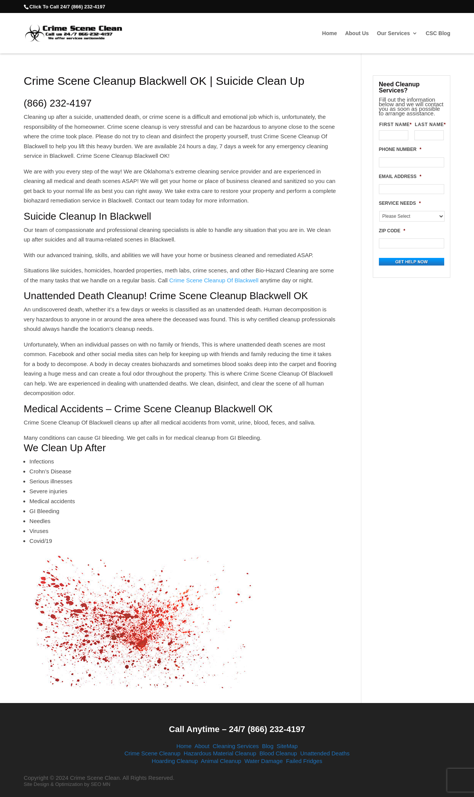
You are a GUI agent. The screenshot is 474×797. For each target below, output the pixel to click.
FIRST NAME (393, 124)
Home (329, 33)
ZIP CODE (392, 230)
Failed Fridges (304, 761)
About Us (357, 33)
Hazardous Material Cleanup (220, 753)
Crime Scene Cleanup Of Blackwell (213, 280)
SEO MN (100, 784)
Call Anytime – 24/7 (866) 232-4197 (237, 729)
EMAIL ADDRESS (400, 176)
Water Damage (263, 761)
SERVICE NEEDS (400, 203)
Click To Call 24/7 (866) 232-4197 (67, 7)
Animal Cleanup (221, 761)
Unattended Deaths (324, 753)
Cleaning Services (236, 746)
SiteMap (287, 746)
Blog (267, 746)
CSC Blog (437, 33)
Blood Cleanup (278, 753)
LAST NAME (429, 124)
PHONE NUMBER (400, 149)
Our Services (393, 33)
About (201, 746)
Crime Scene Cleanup (153, 753)
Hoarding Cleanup (175, 761)
